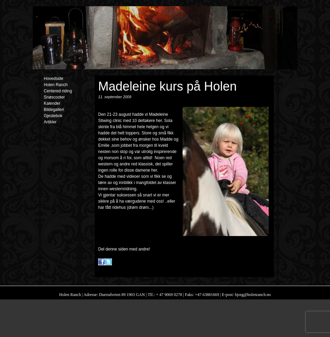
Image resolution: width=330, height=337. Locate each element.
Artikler (50, 122)
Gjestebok (53, 115)
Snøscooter (54, 97)
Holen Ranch (56, 84)
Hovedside (53, 78)
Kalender (52, 103)
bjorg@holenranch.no (252, 294)
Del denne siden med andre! (124, 249)
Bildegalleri (54, 109)
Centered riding (58, 91)
